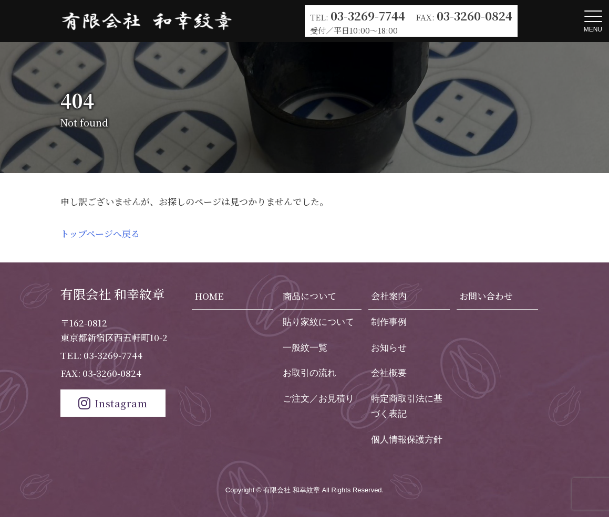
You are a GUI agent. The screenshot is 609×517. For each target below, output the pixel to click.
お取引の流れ (309, 373)
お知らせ (389, 348)
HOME (209, 295)
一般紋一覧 (305, 348)
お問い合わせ (486, 295)
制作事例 (389, 322)
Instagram (112, 403)
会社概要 (389, 373)
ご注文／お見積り (318, 399)
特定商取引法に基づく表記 (406, 406)
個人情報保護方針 (406, 440)
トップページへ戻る (100, 233)
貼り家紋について (318, 322)
